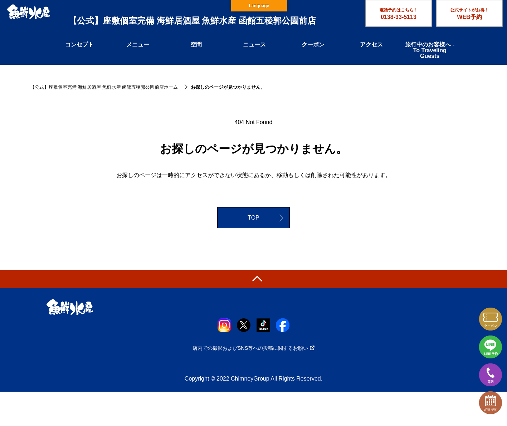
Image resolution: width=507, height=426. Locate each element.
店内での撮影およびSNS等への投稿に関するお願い (253, 348)
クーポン (313, 44)
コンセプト (79, 44)
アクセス (371, 44)
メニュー (137, 44)
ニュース (254, 44)
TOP (253, 218)
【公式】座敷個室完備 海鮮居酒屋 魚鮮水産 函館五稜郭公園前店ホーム (104, 87)
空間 (196, 44)
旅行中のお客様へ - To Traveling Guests (429, 50)
